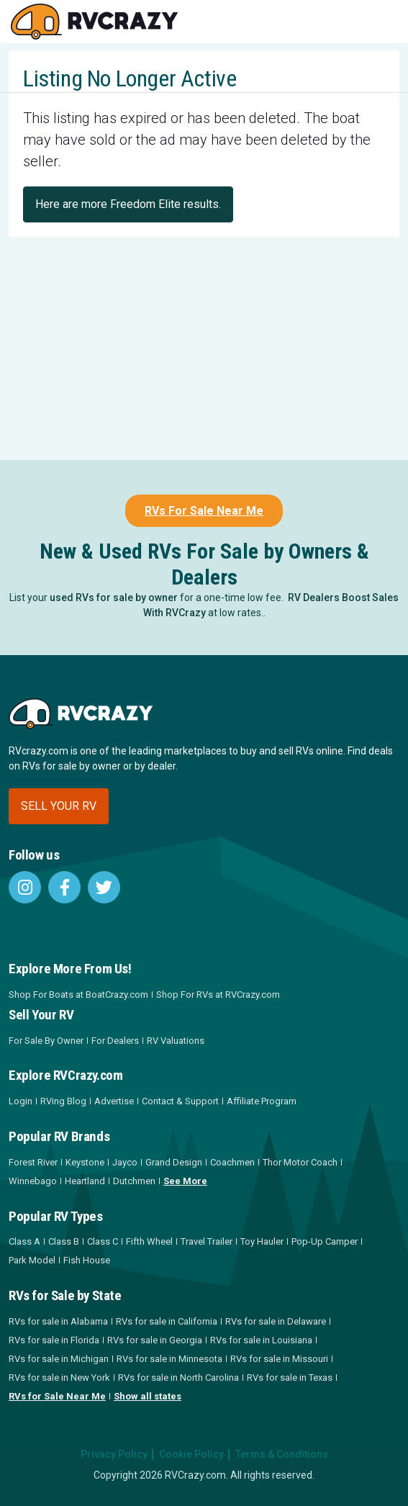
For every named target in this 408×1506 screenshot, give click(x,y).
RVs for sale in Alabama (58, 1321)
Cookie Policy (191, 1454)
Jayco (124, 1162)
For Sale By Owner (46, 1040)
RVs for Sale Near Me (57, 1396)
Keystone (84, 1162)
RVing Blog (63, 1101)
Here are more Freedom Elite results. (128, 204)
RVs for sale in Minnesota (169, 1358)
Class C (102, 1241)
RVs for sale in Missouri (279, 1358)
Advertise (114, 1101)
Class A (24, 1241)
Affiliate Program (261, 1101)
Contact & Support (180, 1101)
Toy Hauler (262, 1241)
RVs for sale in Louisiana (261, 1340)
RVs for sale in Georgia (154, 1340)
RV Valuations (175, 1040)
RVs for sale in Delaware (275, 1321)
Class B (63, 1241)
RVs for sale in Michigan (59, 1358)
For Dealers (115, 1040)
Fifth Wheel (149, 1241)
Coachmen (232, 1162)
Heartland (85, 1181)
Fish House (86, 1260)
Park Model (32, 1260)
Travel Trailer (206, 1241)
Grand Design (173, 1162)
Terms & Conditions (281, 1454)
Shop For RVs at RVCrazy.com (218, 994)
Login (20, 1101)
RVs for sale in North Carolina (178, 1377)
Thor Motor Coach (300, 1162)
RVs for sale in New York (59, 1377)
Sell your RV (58, 806)
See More (185, 1181)
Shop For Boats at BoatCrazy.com (78, 994)
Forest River (33, 1162)
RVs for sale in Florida (54, 1340)
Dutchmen (134, 1181)
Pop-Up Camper (324, 1241)
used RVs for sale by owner (114, 597)
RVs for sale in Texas (289, 1377)
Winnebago (33, 1181)
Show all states (147, 1396)
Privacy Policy (114, 1454)
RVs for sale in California (166, 1321)
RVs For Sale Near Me (204, 511)
